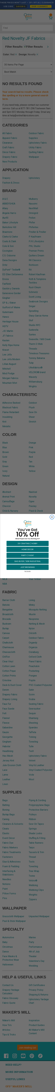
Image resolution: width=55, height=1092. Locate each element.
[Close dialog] (52, 517)
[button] (27, 543)
